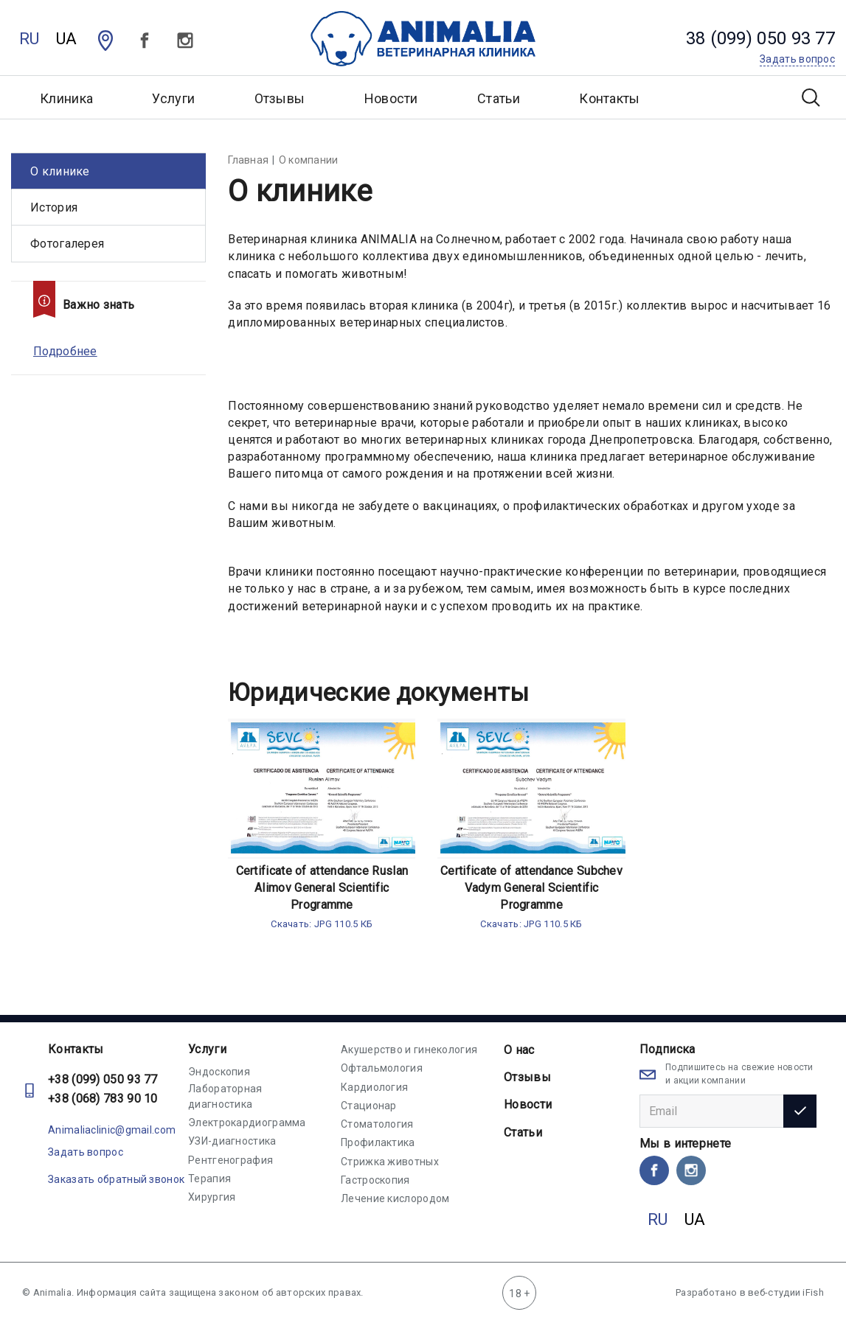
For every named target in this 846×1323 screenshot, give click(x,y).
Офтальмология (382, 1068)
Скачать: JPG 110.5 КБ (321, 923)
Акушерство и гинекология (409, 1049)
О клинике (60, 171)
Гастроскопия (375, 1180)
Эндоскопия (219, 1072)
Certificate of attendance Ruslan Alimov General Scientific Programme (322, 888)
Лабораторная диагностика (225, 1096)
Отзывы (279, 98)
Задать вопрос (85, 1152)
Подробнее (65, 351)
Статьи (498, 98)
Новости (391, 98)
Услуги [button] (173, 98)
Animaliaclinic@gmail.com (112, 1130)
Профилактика (378, 1142)
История (53, 207)
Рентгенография (230, 1160)
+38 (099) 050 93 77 (103, 1079)
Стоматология (377, 1124)
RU (29, 38)
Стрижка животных (390, 1161)
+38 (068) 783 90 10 (103, 1099)
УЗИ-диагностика (232, 1141)
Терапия (209, 1178)
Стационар (369, 1105)
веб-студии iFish (786, 1292)
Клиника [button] (66, 98)
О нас (519, 1050)
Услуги (207, 1049)
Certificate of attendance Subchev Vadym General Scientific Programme (531, 888)
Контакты (609, 98)
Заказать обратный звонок (116, 1179)
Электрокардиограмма (247, 1122)
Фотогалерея (67, 244)
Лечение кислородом (395, 1198)
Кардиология (374, 1087)
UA (66, 38)
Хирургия (211, 1197)
